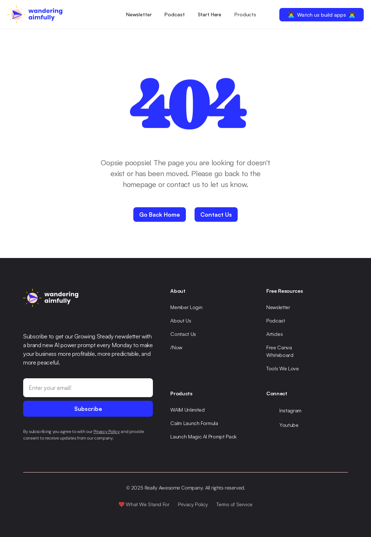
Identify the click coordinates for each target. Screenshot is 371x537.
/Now (176, 347)
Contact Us (183, 334)
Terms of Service (234, 504)
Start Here (210, 14)
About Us (180, 320)
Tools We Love (282, 368)
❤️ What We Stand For (143, 504)
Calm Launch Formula (194, 423)
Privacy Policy (193, 504)
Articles (274, 334)
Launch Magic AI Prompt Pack (203, 436)
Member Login (186, 307)
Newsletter (139, 14)
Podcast (174, 14)
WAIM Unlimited (187, 410)
